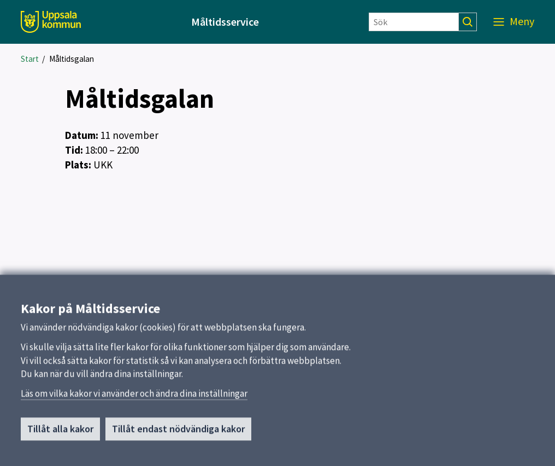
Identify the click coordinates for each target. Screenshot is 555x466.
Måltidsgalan (71, 59)
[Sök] (414, 22)
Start (30, 59)
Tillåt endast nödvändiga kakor (178, 433)
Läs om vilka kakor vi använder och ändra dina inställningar (134, 398)
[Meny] (513, 22)
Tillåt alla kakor (60, 433)
